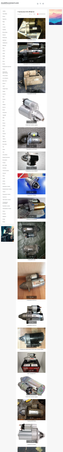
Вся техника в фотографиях (10, 3)
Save (33, 36)
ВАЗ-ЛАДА (19, 14)
